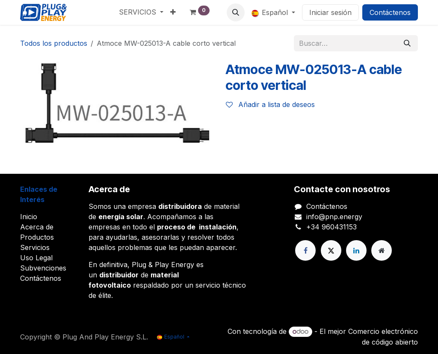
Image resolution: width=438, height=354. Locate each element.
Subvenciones (43, 268)
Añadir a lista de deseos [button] (270, 104)
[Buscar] (407, 43)
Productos (37, 237)
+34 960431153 (331, 227)
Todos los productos (53, 43)
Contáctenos (390, 12)
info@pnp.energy (334, 216)
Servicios (35, 247)
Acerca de (36, 227)
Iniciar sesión (330, 12)
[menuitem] (141, 12)
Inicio (28, 216)
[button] (236, 12)
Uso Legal (36, 257)
